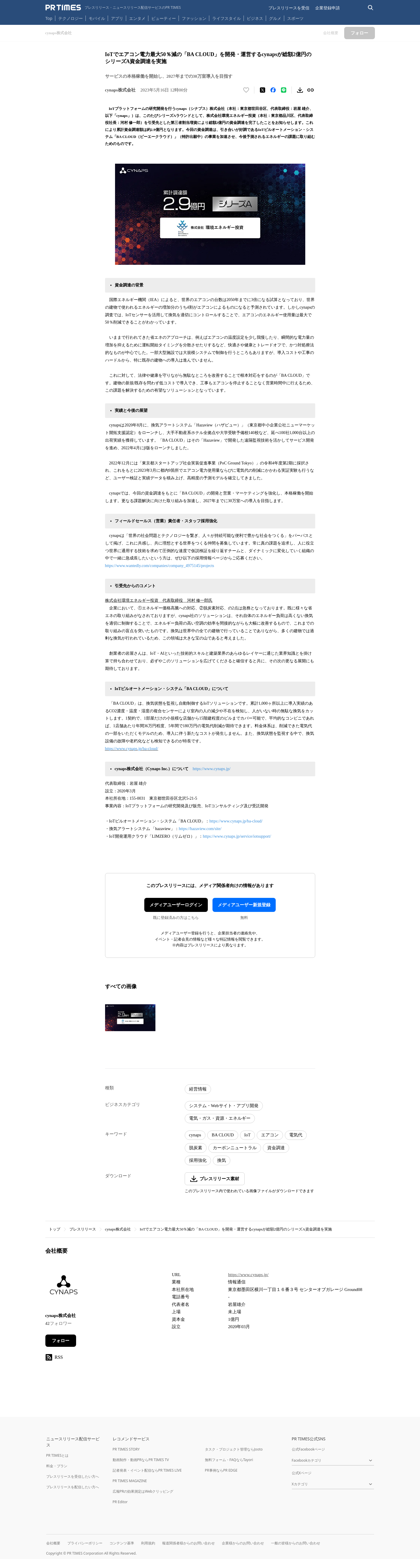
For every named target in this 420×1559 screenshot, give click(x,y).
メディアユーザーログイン (176, 905)
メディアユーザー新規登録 (244, 905)
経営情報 (198, 1089)
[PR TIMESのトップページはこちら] (113, 7)
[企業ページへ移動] (63, 1288)
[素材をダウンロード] (300, 90)
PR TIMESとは (57, 1455)
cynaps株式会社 (118, 1229)
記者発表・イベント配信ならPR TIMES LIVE (147, 1470)
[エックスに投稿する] (262, 90)
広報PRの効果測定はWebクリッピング (143, 1491)
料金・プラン (56, 1465)
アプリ (117, 18)
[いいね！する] (246, 90)
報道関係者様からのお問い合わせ (188, 1543)
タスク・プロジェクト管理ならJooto (234, 1449)
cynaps (195, 1135)
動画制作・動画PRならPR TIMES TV (141, 1459)
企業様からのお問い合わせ (243, 1543)
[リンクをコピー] (310, 90)
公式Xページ (301, 1472)
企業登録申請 (327, 8)
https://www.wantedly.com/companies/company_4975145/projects (159, 566)
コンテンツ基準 (121, 1543)
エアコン (270, 1135)
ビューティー (163, 18)
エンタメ (137, 18)
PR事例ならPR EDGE (221, 1470)
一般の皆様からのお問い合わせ (295, 1543)
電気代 (295, 1135)
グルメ (275, 18)
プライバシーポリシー (84, 1543)
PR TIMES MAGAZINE (130, 1480)
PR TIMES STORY (126, 1449)
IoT (247, 1135)
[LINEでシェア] (283, 90)
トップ (54, 1229)
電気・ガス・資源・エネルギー (220, 1118)
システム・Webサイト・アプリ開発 (223, 1105)
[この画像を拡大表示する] (130, 1017)
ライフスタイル (226, 18)
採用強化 (198, 1160)
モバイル (97, 18)
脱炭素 (195, 1147)
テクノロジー (70, 18)
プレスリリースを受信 (288, 8)
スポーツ (295, 18)
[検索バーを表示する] (371, 8)
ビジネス (255, 18)
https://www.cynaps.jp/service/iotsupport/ (237, 836)
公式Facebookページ (308, 1449)
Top (48, 18)
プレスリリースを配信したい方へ (72, 1486)
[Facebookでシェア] (273, 90)
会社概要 (53, 1543)
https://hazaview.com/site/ (200, 829)
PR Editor (120, 1501)
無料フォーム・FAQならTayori (229, 1459)
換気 (221, 1160)
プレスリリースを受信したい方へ (72, 1476)
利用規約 (148, 1543)
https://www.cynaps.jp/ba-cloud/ (131, 748)
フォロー (60, 1340)
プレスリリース (82, 1229)
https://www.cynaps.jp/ (211, 769)
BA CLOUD (223, 1135)
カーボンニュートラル (235, 1147)
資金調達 (276, 1147)
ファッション (194, 18)
